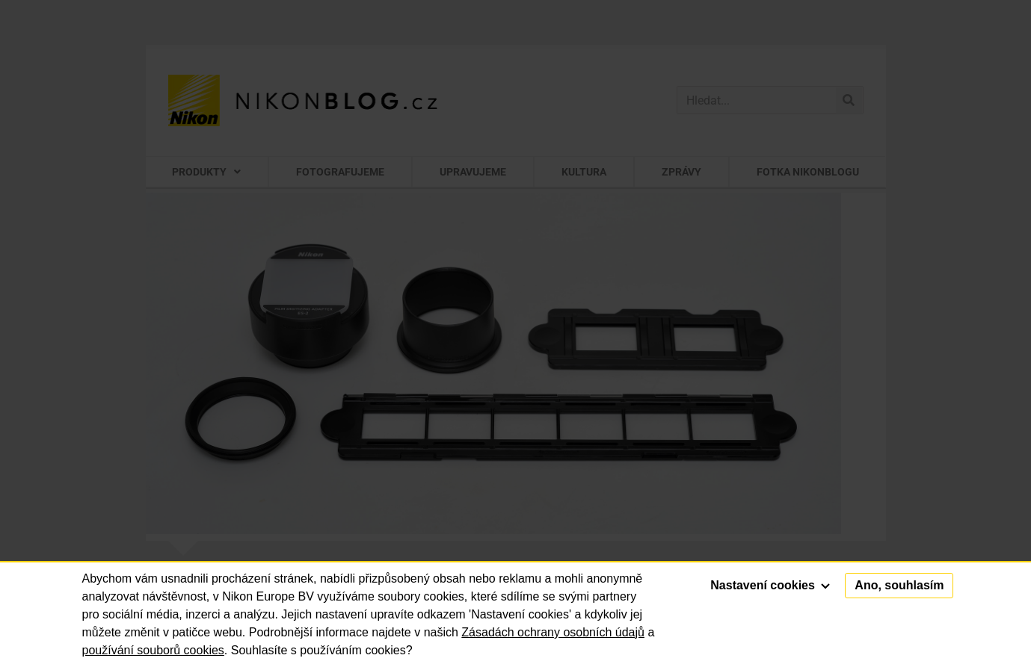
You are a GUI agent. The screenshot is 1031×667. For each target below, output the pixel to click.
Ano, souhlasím (899, 585)
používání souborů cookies (153, 650)
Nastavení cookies (770, 585)
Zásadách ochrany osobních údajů (552, 632)
